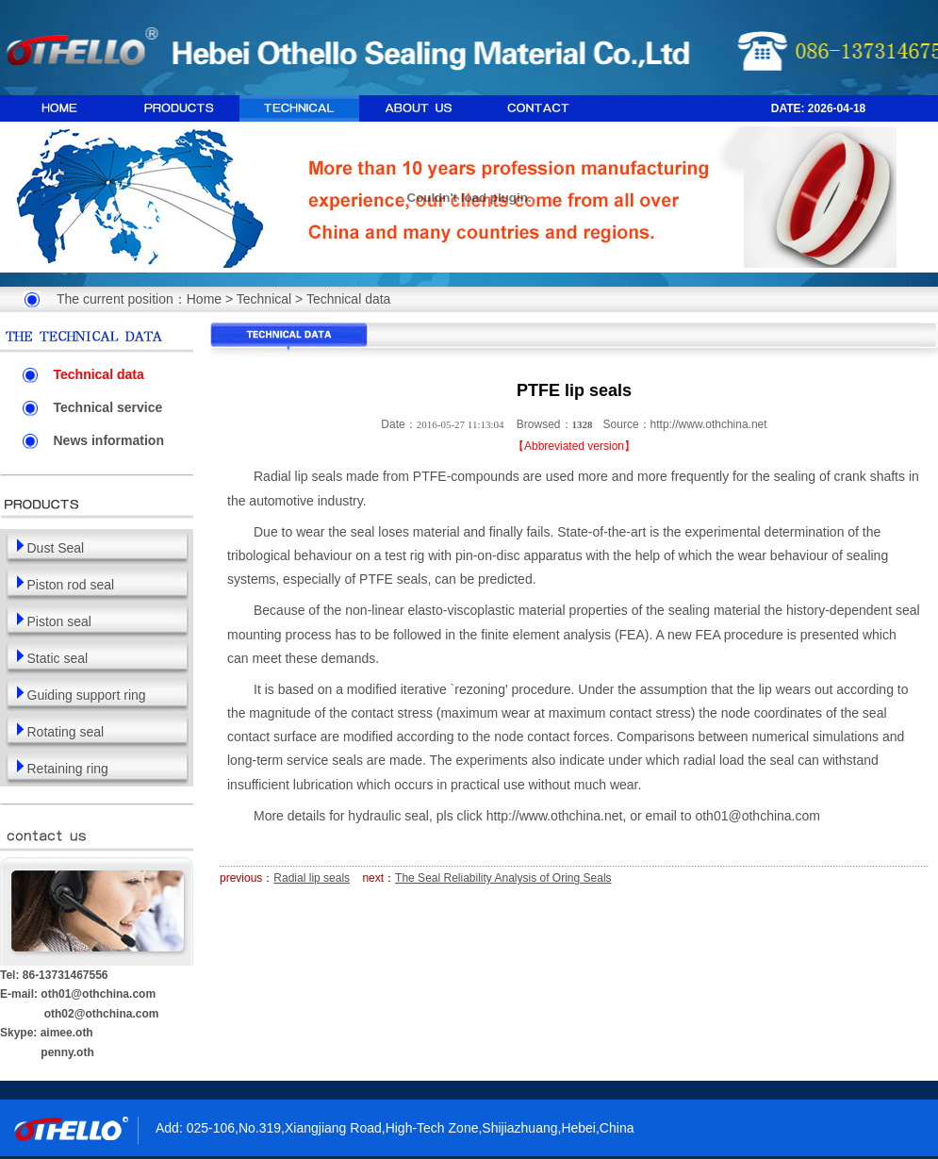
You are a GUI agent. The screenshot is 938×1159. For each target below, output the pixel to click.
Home (204, 298)
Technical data (348, 298)
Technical (264, 298)
